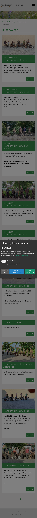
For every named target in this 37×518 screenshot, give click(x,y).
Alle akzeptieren (30, 271)
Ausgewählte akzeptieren (17, 271)
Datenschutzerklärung (21, 256)
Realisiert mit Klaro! (30, 276)
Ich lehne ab (5, 271)
